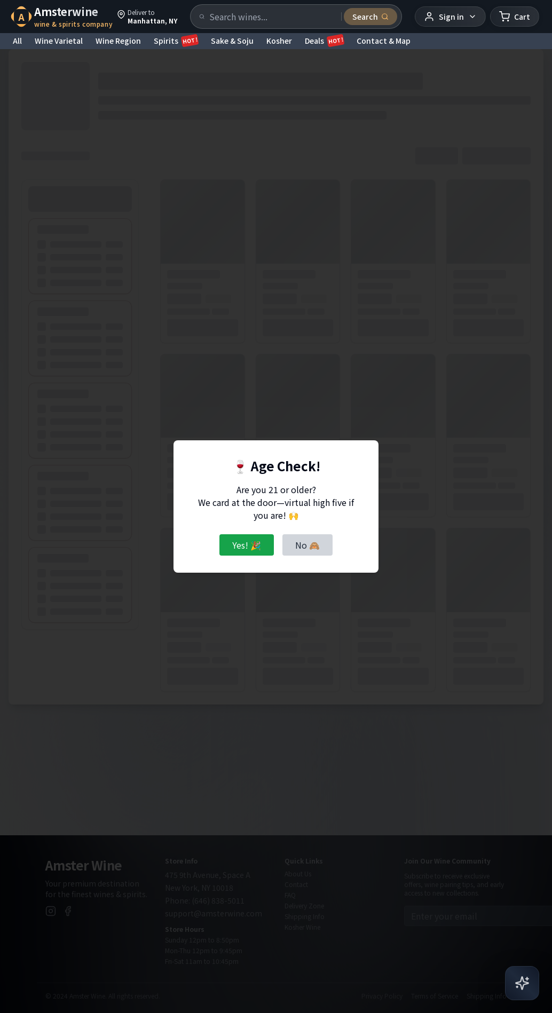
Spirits (176, 40)
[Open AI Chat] (521, 982)
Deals (324, 40)
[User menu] (450, 16)
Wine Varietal (59, 40)
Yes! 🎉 (246, 545)
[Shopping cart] (514, 16)
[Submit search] (370, 16)
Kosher (279, 40)
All (17, 40)
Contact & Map (384, 40)
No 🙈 (307, 545)
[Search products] (272, 16)
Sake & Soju (232, 40)
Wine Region (118, 40)
